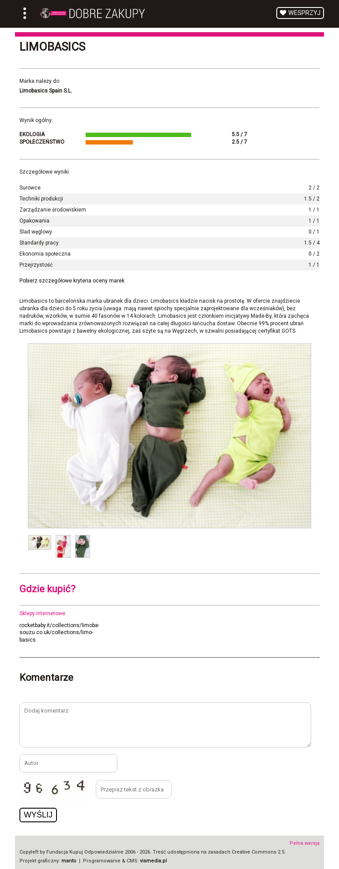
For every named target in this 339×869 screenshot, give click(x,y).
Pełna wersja (305, 843)
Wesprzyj (304, 13)
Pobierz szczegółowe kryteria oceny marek (71, 281)
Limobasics (52, 46)
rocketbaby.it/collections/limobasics (64, 625)
